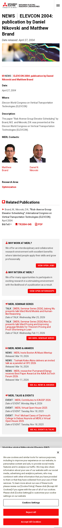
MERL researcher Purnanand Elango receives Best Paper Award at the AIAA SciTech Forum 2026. (30, 374)
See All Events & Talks (42, 429)
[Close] (58, 454)
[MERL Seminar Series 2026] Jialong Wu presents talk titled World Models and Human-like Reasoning (30, 311)
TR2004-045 (23, 224)
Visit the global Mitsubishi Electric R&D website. (25, 449)
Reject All (31, 514)
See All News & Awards (42, 385)
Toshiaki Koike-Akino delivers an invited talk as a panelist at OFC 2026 (30, 361)
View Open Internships (42, 291)
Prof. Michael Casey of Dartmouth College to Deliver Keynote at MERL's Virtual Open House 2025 (27, 418)
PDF (39, 224)
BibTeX (7, 224)
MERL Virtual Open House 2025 (31, 407)
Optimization (9, 187)
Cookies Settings (31, 504)
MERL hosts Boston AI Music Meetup (33, 352)
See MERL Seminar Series (41, 338)
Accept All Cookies (31, 523)
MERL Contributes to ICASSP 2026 (33, 400)
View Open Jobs (46, 265)
